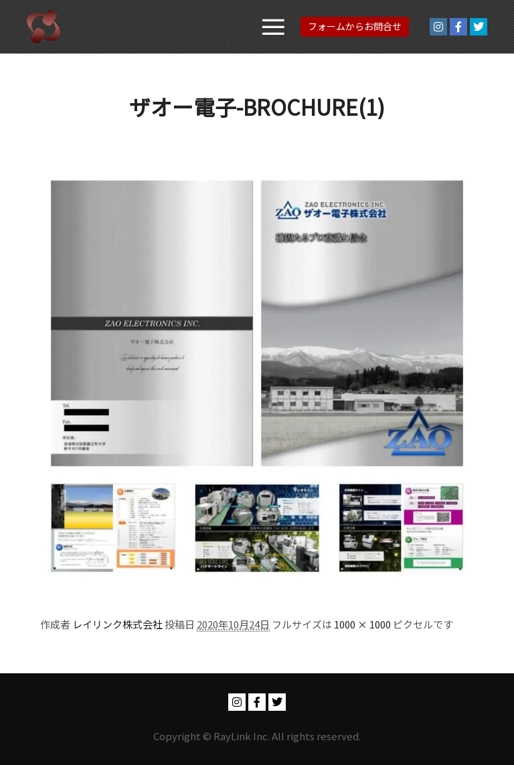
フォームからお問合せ (355, 26)
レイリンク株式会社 (117, 624)
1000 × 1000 (362, 624)
